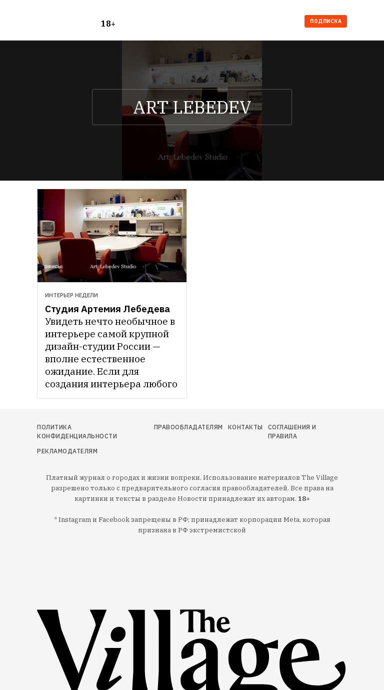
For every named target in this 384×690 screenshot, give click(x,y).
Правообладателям (188, 427)
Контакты (245, 427)
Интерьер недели (71, 295)
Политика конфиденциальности (77, 431)
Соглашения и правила (292, 431)
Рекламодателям (67, 451)
